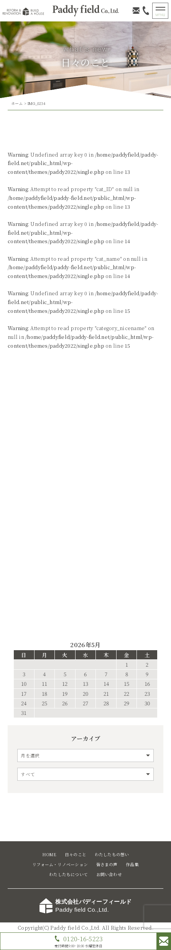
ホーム (17, 103)
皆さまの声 (107, 864)
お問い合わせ (109, 874)
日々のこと (75, 854)
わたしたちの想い (112, 854)
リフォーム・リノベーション (60, 864)
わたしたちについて (68, 874)
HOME (49, 854)
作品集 (132, 864)
